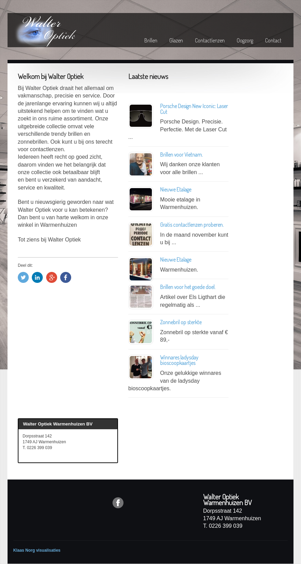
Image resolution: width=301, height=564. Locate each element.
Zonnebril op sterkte (180, 322)
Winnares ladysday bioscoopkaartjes (179, 360)
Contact (273, 40)
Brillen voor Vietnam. (181, 154)
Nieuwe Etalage (175, 189)
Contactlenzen (210, 40)
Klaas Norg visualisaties (37, 550)
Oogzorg (245, 40)
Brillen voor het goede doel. (187, 287)
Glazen (176, 40)
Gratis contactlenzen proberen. (192, 224)
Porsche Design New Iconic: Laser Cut (194, 109)
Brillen (150, 40)
